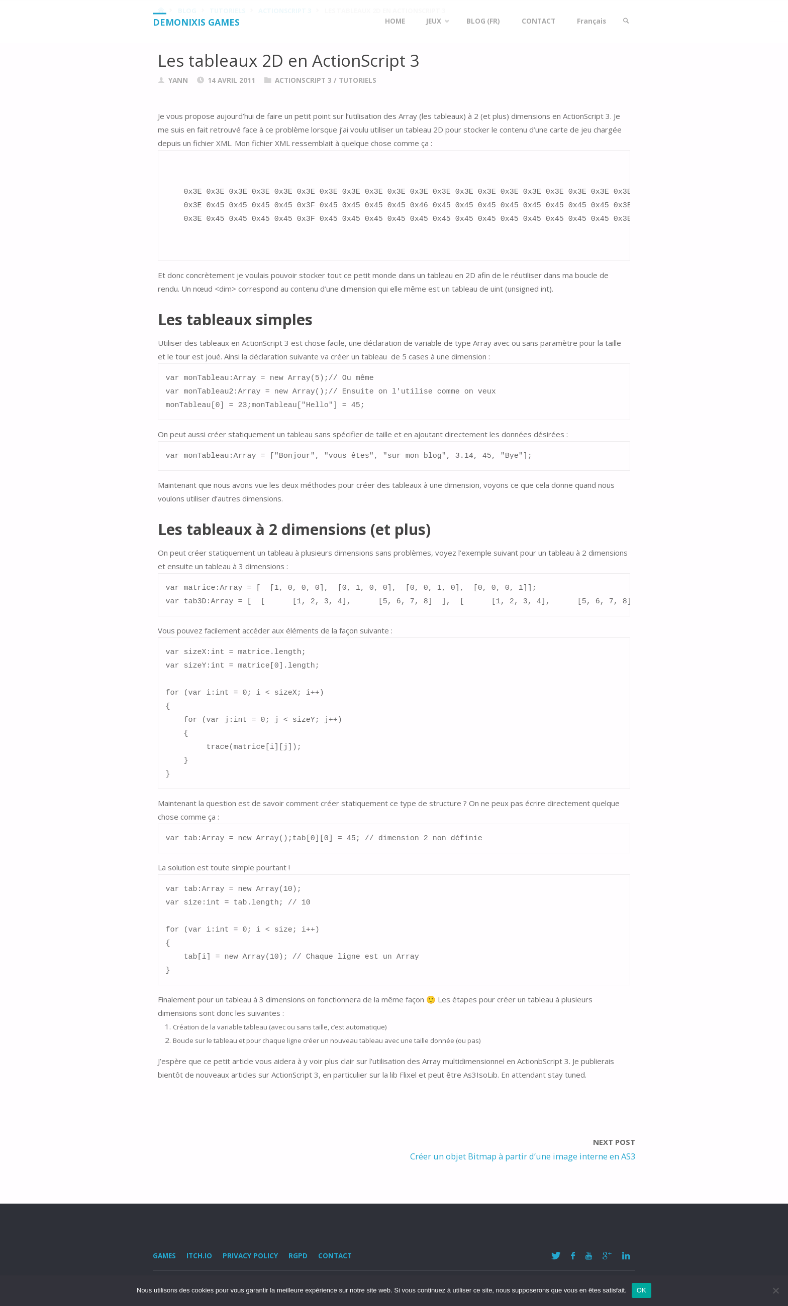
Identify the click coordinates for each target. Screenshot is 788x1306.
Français (591, 21)
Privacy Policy (250, 1255)
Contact (335, 1255)
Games (164, 1255)
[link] (625, 21)
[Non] (775, 1290)
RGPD (298, 1255)
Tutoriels (357, 80)
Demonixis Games (196, 22)
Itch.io (199, 1255)
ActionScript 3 (303, 80)
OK (641, 1290)
